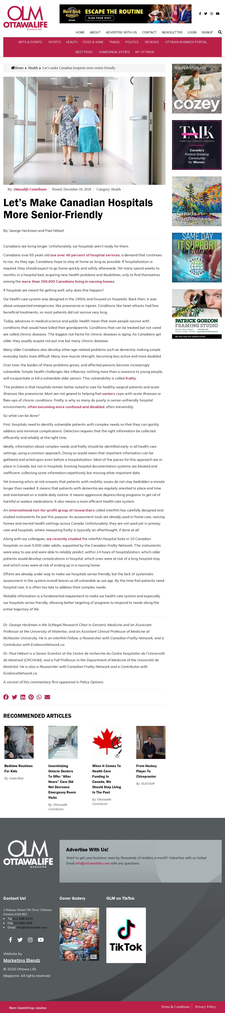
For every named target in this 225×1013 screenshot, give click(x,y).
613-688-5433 (23, 917)
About (95, 18)
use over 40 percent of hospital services (85, 253)
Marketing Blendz (21, 959)
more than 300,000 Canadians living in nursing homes (68, 280)
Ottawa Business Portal (186, 40)
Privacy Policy (205, 1005)
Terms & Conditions (175, 1005)
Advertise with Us (121, 18)
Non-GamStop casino (27, 1006)
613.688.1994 (22, 922)
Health (72, 40)
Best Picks (84, 50)
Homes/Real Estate (114, 50)
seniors (108, 392)
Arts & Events (30, 40)
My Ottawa (144, 50)
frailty (130, 377)
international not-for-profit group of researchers (52, 509)
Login (192, 18)
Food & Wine (93, 40)
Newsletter (172, 18)
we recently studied (63, 537)
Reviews (152, 40)
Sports (55, 40)
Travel (114, 40)
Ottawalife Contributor (30, 188)
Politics (132, 40)
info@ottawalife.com (92, 862)
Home (80, 18)
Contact (149, 18)
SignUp (207, 18)
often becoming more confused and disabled (65, 405)
